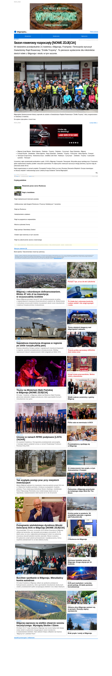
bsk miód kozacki (54, 245)
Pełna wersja (94, 31)
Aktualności (28, 36)
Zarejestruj (59, 258)
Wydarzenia (56, 36)
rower (62, 245)
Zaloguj (55, 258)
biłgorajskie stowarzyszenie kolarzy (38, 245)
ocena (31, 176)
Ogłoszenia (84, 36)
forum (18, 176)
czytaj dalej (93, 123)
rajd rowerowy (22, 245)
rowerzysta (68, 245)
